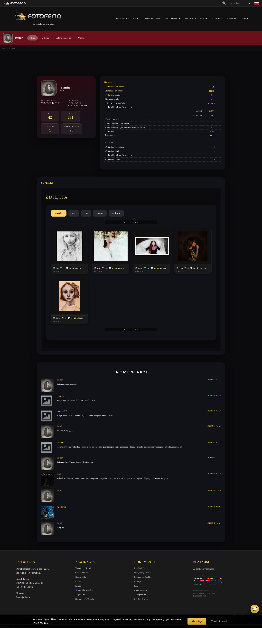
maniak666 (62, 411)
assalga (60, 396)
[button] (137, 18)
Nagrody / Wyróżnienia (84, 599)
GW (73, 213)
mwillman (61, 507)
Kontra (100, 213)
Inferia (217, 18)
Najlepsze (116, 213)
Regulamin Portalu (141, 568)
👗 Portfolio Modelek (84, 590)
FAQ (136, 586)
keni (59, 474)
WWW (230, 18)
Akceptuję (196, 621)
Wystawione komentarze (114, 87)
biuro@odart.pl (23, 597)
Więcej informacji (219, 621)
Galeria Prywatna (63, 38)
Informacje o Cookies (142, 577)
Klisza (32, 38)
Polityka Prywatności (142, 572)
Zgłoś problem (140, 595)
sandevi (60, 442)
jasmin (4, 48)
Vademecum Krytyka (83, 568)
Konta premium (140, 590)
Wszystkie (58, 213)
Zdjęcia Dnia (152, 18)
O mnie (81, 38)
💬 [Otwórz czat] (254, 609)
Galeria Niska (195, 18)
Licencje (137, 581)
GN (86, 213)
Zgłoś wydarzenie (141, 599)
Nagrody (171, 18)
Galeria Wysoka (125, 18)
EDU (243, 18)
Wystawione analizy (113, 95)
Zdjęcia (45, 38)
